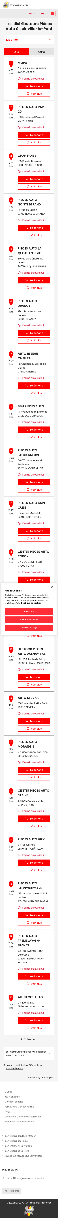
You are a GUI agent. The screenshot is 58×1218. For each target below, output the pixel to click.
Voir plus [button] (34, 94)
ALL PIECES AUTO (30, 997)
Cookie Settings (29, 627)
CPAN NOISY (27, 155)
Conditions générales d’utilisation (23, 1116)
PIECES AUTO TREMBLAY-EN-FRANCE (29, 940)
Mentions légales (14, 1101)
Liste (16, 52)
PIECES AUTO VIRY (31, 839)
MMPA (22, 63)
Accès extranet (12, 1191)
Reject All (29, 611)
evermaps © (47, 1077)
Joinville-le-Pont (14, 1068)
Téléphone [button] (34, 86)
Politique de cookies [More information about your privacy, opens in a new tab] (31, 603)
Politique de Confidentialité (19, 1106)
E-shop (8, 1091)
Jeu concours (12, 1096)
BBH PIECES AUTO (31, 406)
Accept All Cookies (28, 619)
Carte (41, 52)
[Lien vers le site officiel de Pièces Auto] (16, 5)
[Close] (52, 586)
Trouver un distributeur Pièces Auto (23, 1065)
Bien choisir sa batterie (17, 1150)
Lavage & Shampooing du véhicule (24, 1155)
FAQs (7, 1111)
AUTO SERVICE (28, 698)
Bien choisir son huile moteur (20, 1136)
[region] (28, 609)
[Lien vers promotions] (37, 13)
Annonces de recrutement (19, 1121)
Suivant (31, 1039)
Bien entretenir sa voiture (18, 1145)
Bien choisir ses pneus (16, 1141)
